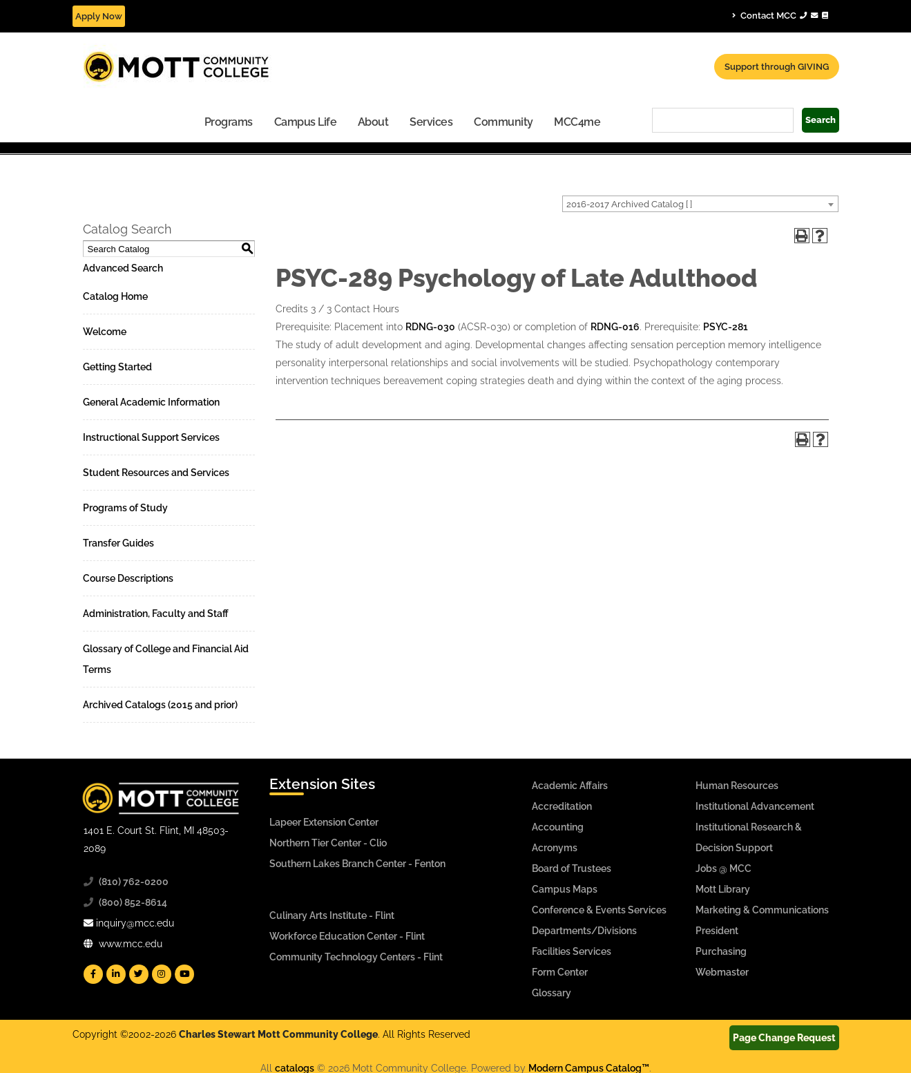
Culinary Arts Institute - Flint (331, 915)
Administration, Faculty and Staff (156, 613)
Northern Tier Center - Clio (328, 842)
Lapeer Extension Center (323, 822)
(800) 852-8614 (133, 902)
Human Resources (737, 785)
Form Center (560, 972)
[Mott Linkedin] (116, 974)
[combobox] (700, 204)
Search (820, 120)
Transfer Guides (118, 543)
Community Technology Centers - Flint (356, 956)
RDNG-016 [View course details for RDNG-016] (615, 326)
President (717, 930)
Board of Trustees (571, 868)
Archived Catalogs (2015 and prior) (160, 704)
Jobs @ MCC (723, 868)
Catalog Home (115, 296)
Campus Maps (564, 889)
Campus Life (305, 122)
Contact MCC (780, 15)
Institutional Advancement (755, 806)
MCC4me (577, 122)
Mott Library (723, 889)
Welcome (104, 331)
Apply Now (98, 16)
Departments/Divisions (584, 930)
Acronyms (554, 847)
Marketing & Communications (762, 909)
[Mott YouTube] (184, 974)
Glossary (551, 992)
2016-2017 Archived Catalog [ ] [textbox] (629, 204)
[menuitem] (229, 121)
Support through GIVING (777, 66)
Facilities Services (571, 951)
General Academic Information (151, 402)
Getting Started (117, 366)
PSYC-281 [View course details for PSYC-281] (725, 326)
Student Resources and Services (156, 472)
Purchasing (721, 951)
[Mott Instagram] (161, 974)
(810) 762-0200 (134, 881)
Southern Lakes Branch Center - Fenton (357, 863)
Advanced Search (123, 268)
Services (431, 122)
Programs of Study (125, 507)
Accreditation (562, 806)
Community (503, 122)
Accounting (558, 827)
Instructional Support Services (151, 437)
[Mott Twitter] (138, 974)
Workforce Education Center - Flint (347, 936)
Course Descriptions (128, 578)
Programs (228, 122)
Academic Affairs (570, 785)
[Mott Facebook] (93, 974)
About (373, 122)
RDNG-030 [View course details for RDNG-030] (430, 326)
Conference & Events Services (599, 909)
